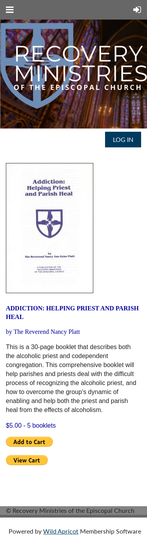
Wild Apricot (60, 531)
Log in (123, 139)
